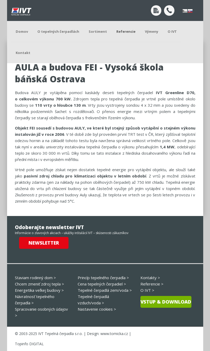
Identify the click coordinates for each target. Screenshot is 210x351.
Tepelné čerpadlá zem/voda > (105, 290)
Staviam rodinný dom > (35, 277)
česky (185, 11)
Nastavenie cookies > (97, 309)
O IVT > (147, 290)
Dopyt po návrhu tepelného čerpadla (156, 10)
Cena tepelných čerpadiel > (102, 284)
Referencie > (151, 284)
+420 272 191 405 (169, 10)
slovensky (190, 11)
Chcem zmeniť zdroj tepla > (39, 284)
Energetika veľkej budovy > (39, 290)
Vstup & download (165, 302)
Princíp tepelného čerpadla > (103, 277)
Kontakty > (150, 277)
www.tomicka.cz (114, 333)
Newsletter (44, 243)
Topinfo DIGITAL (29, 343)
